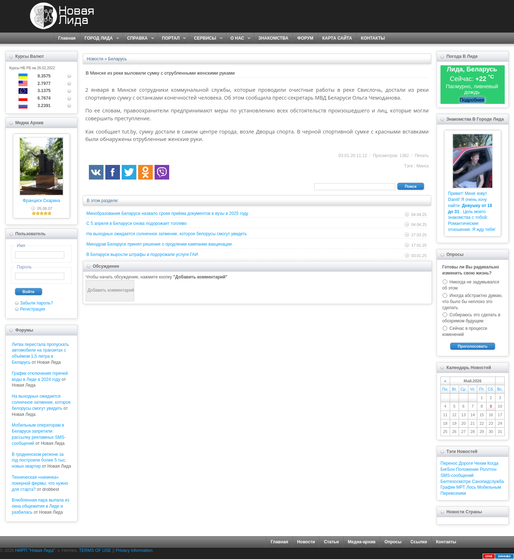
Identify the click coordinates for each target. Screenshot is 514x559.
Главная (67, 38)
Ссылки (418, 541)
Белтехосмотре (455, 481)
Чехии (480, 463)
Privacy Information (134, 550)
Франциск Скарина (41, 200)
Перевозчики (453, 493)
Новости (306, 541)
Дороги (466, 463)
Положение (467, 469)
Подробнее (472, 99)
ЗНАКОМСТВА (273, 38)
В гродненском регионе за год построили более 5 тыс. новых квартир (39, 460)
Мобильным (489, 487)
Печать (422, 155)
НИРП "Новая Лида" (35, 550)
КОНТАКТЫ (373, 38)
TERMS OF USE (95, 550)
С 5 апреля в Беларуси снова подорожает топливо (136, 223)
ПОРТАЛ (171, 38)
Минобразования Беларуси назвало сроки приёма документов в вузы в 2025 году (167, 213)
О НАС (238, 38)
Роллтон (488, 469)
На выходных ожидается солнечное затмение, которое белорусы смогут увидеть (41, 402)
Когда (492, 463)
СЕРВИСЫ (205, 38)
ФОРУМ (305, 38)
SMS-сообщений (457, 475)
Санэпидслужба (488, 481)
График (447, 487)
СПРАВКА (138, 38)
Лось (471, 487)
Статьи (331, 541)
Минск (422, 165)
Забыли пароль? (36, 303)
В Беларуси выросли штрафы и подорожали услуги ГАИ (142, 254)
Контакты (446, 541)
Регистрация (32, 309)
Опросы (393, 541)
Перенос (449, 463)
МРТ (460, 487)
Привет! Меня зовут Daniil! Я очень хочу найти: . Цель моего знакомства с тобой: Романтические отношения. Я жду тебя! (471, 211)
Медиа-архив (362, 541)
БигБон (447, 469)
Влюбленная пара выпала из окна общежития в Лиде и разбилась (40, 506)
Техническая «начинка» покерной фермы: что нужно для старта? (40, 483)
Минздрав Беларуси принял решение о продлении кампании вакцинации (159, 244)
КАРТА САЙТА (337, 38)
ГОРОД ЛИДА (99, 38)
